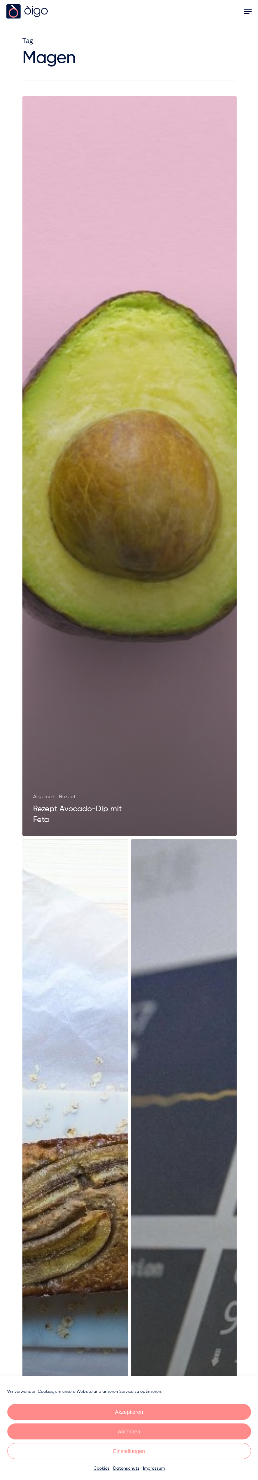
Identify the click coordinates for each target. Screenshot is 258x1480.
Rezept (67, 796)
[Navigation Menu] (248, 11)
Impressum (154, 1468)
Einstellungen (129, 1451)
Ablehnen (129, 1431)
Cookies (102, 1468)
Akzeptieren (129, 1412)
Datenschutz (126, 1468)
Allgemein (44, 796)
